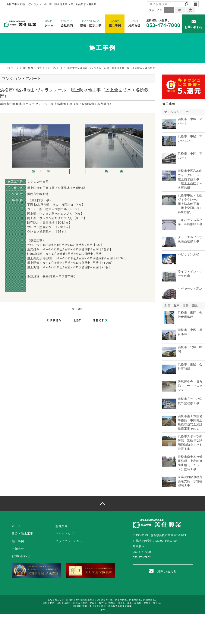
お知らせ (18, 548)
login (196, 4)
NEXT (98, 320)
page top (102, 503)
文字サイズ (155, 10)
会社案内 (61, 526)
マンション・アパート (179, 112)
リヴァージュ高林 (190, 288)
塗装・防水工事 (22, 533)
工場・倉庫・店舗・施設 (181, 305)
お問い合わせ (163, 571)
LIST (77, 320)
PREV (56, 320)
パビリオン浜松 (188, 254)
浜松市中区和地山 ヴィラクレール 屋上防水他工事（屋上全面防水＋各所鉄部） (190, 179)
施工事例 (18, 541)
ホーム (16, 526)
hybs (102, 609)
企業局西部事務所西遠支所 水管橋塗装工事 (190, 481)
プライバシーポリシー (70, 541)
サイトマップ (64, 533)
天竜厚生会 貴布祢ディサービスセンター (190, 386)
